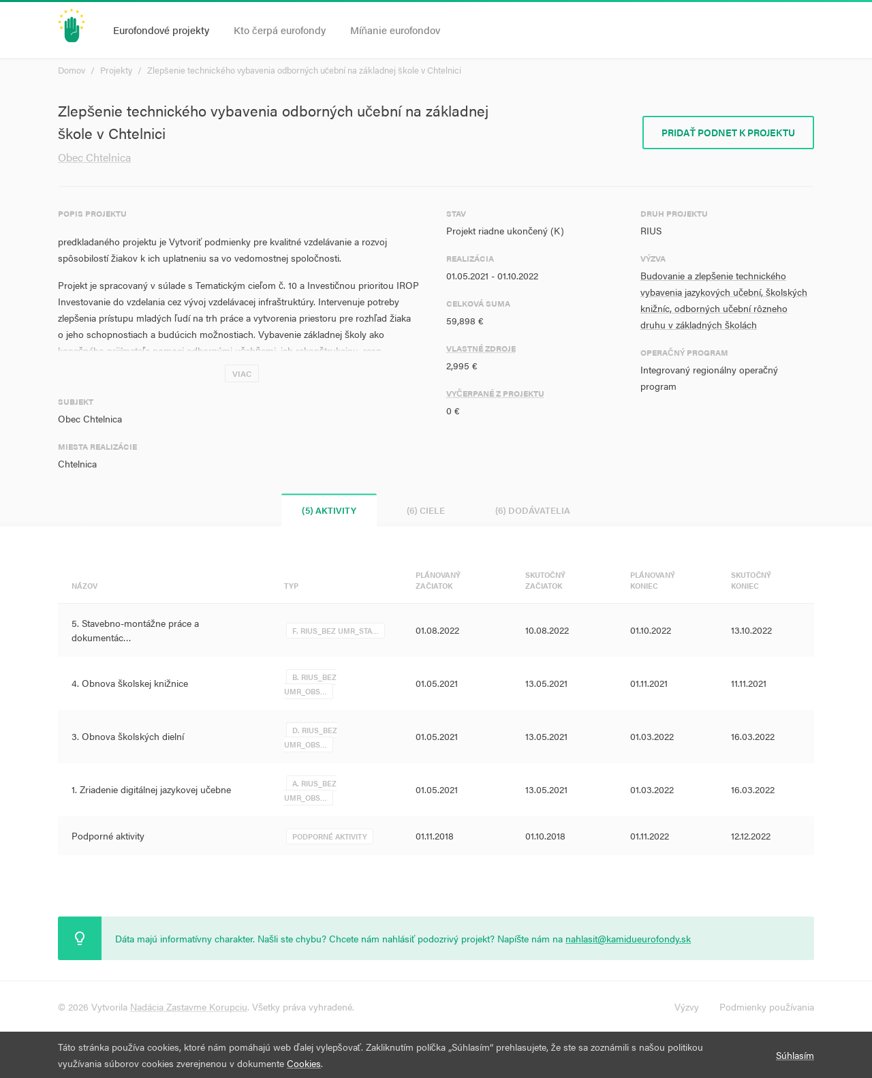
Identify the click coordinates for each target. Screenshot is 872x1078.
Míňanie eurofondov (395, 29)
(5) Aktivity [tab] (329, 510)
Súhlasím (795, 1055)
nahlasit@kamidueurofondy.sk (628, 938)
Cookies (304, 1063)
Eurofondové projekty (161, 29)
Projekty (116, 69)
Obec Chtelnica (94, 157)
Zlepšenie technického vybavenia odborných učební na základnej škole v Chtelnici (304, 69)
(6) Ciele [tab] (426, 510)
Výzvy (686, 1006)
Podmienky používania (766, 1006)
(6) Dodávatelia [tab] (532, 510)
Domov (71, 69)
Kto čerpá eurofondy (280, 29)
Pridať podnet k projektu (728, 132)
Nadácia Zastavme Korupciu (188, 1006)
